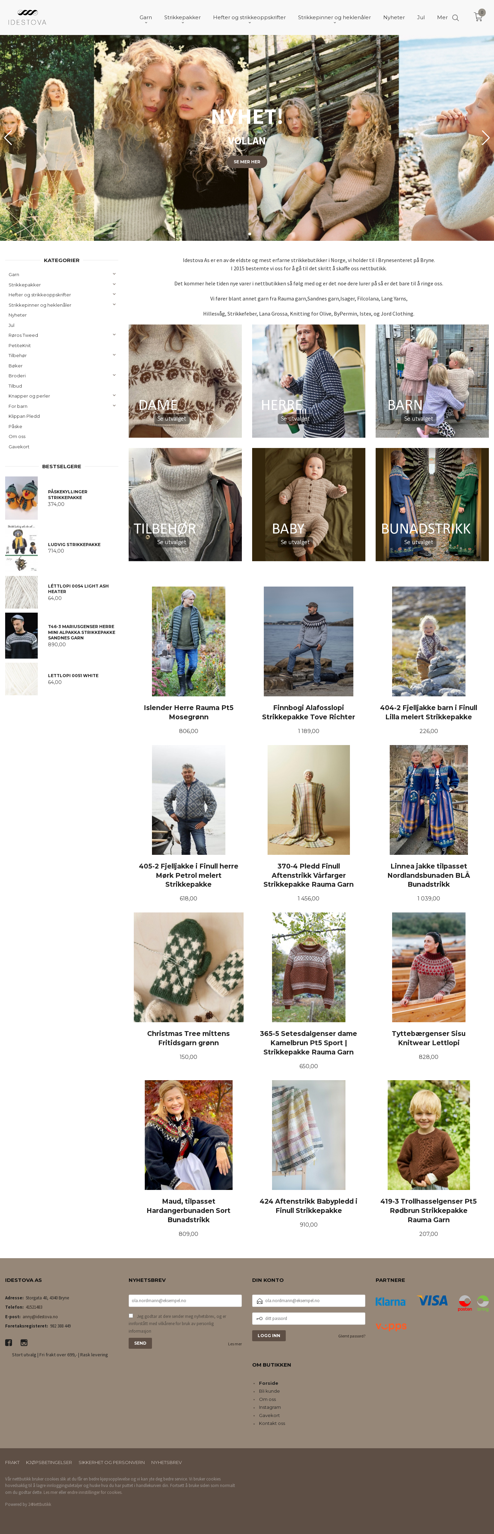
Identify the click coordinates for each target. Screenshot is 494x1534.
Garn (14, 274)
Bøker (16, 365)
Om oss (17, 436)
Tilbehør (18, 355)
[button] (486, 137)
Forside (268, 1383)
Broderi (17, 375)
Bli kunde (269, 1391)
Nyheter (18, 315)
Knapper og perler (29, 396)
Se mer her (247, 161)
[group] (247, 138)
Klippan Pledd (24, 416)
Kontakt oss (272, 1423)
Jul (11, 325)
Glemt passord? (351, 1335)
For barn (18, 406)
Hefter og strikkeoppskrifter (40, 294)
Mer (442, 17)
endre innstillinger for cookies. (94, 1492)
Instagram (270, 1407)
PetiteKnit (20, 345)
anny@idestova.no (40, 1317)
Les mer (235, 1343)
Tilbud (15, 386)
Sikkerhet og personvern (112, 1462)
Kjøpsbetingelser (49, 1462)
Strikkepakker (25, 284)
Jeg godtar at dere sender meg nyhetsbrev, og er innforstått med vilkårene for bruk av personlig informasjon (177, 1323)
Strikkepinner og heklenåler (40, 305)
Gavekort (19, 446)
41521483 (34, 1307)
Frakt (12, 1462)
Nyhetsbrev (166, 1462)
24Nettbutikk (39, 1504)
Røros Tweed (23, 335)
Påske (15, 426)
